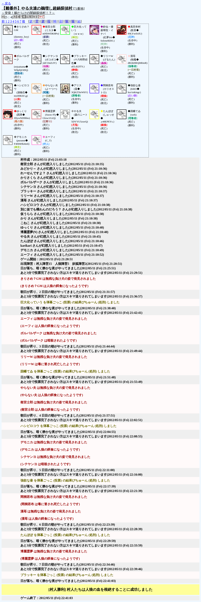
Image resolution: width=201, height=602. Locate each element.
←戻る (6, 3)
